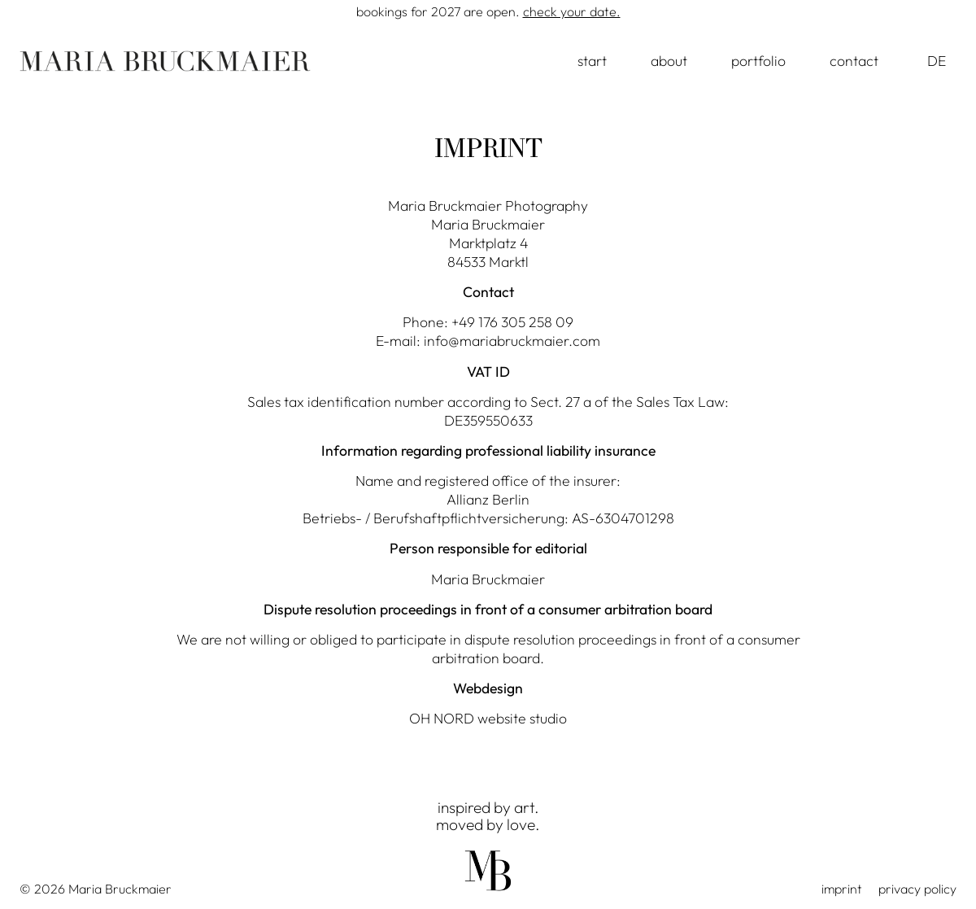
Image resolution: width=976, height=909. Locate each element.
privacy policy (917, 889)
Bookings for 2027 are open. (488, 11)
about (669, 60)
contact (854, 60)
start (592, 60)
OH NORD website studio (488, 718)
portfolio (758, 60)
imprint (841, 889)
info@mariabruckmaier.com (512, 340)
